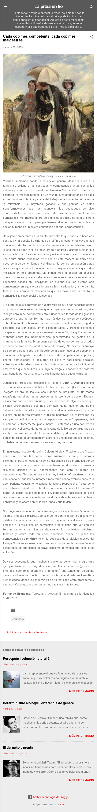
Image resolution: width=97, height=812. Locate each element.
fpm (62, 804)
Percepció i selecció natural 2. (26, 659)
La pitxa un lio (48, 6)
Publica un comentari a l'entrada (27, 632)
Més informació (81, 691)
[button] (91, 37)
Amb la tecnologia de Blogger (48, 797)
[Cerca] (91, 8)
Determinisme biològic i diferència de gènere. (39, 703)
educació (18, 619)
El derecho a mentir (18, 748)
